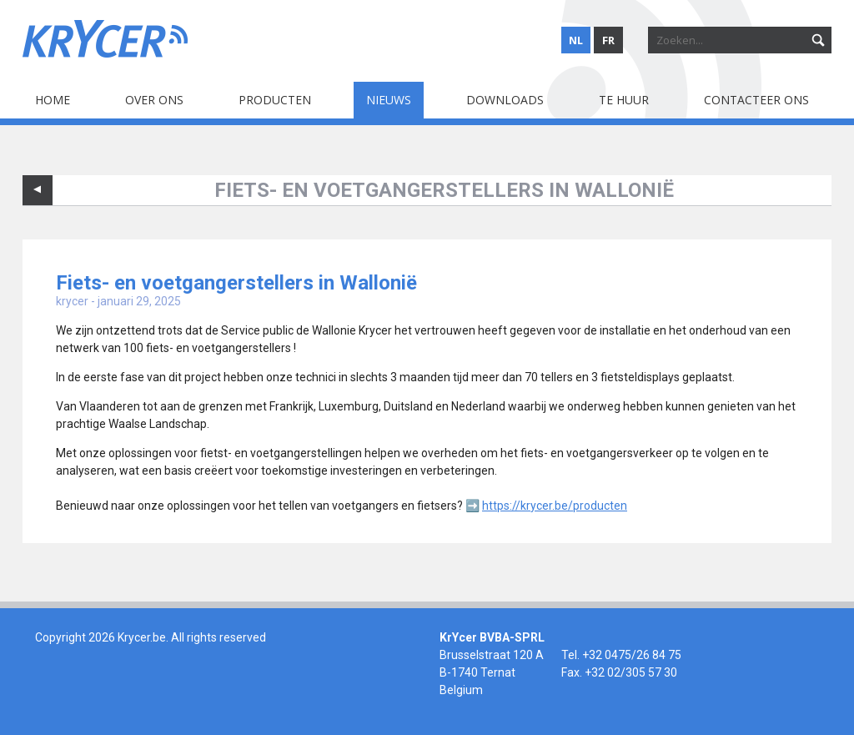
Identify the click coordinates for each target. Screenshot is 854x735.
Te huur (624, 100)
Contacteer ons (756, 100)
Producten (275, 100)
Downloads (505, 100)
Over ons (154, 100)
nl (576, 40)
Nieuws (388, 100)
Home (52, 100)
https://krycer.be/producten (554, 505)
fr (608, 40)
